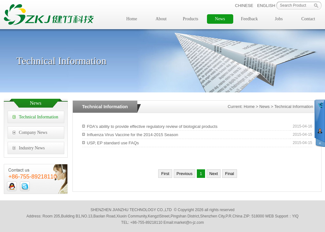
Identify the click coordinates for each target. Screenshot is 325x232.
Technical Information (39, 117)
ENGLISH (266, 5)
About (161, 18)
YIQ (295, 216)
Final (229, 173)
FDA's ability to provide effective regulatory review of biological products (152, 126)
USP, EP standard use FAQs (113, 143)
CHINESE (244, 5)
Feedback (249, 18)
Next (213, 173)
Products (190, 18)
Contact (308, 18)
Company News (33, 132)
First (165, 173)
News (220, 18)
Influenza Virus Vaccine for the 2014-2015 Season (132, 134)
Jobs (279, 18)
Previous (185, 173)
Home (131, 18)
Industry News (32, 148)
